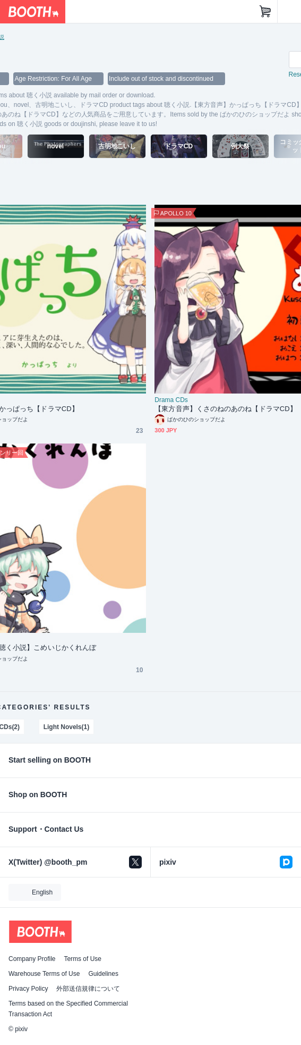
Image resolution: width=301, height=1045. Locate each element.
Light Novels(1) (66, 727)
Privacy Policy (28, 988)
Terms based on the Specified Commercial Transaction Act (68, 1008)
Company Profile (31, 959)
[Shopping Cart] (265, 11)
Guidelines (103, 974)
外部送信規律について (88, 988)
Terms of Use (82, 959)
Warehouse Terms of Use (44, 974)
